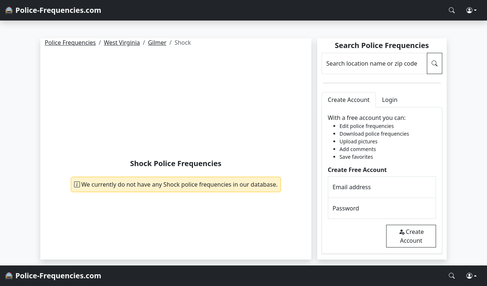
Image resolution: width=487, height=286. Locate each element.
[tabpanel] (382, 180)
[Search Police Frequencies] (452, 10)
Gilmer (157, 42)
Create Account (411, 236)
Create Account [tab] (349, 100)
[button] (472, 10)
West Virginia (122, 42)
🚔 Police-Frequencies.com (52, 10)
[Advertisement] (176, 104)
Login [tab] (390, 100)
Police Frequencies (70, 42)
